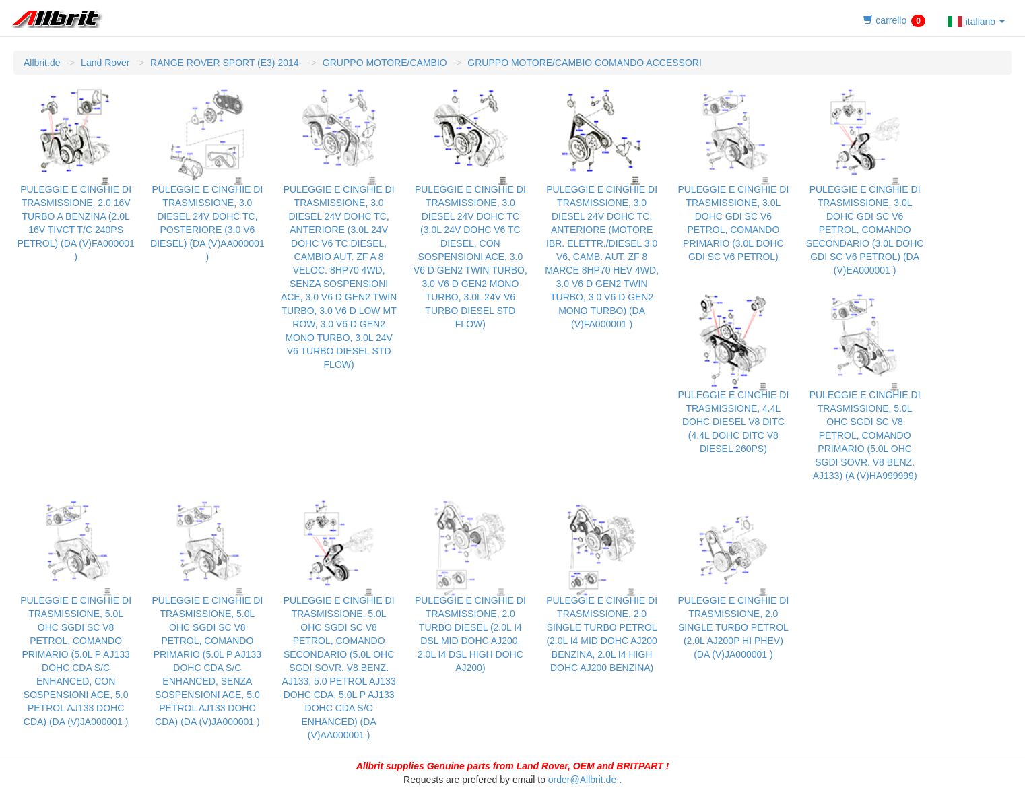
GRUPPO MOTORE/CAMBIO (385, 62)
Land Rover (105, 62)
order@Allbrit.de (582, 779)
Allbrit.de (42, 62)
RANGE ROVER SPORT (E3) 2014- (226, 62)
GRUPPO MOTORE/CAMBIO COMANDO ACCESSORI (584, 62)
